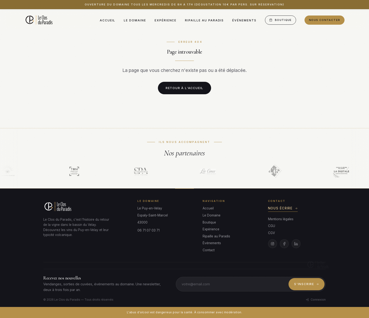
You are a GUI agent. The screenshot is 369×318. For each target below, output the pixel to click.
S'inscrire (306, 284)
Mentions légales (280, 219)
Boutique (280, 20)
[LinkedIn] (296, 243)
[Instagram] (272, 243)
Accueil (108, 20)
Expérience (165, 20)
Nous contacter (324, 20)
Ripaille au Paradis (204, 20)
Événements (244, 20)
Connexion (315, 299)
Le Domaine (135, 20)
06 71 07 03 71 (148, 230)
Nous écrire (283, 208)
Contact (209, 250)
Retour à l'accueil (184, 88)
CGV (271, 233)
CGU (271, 226)
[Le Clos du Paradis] (39, 20)
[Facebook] (284, 243)
